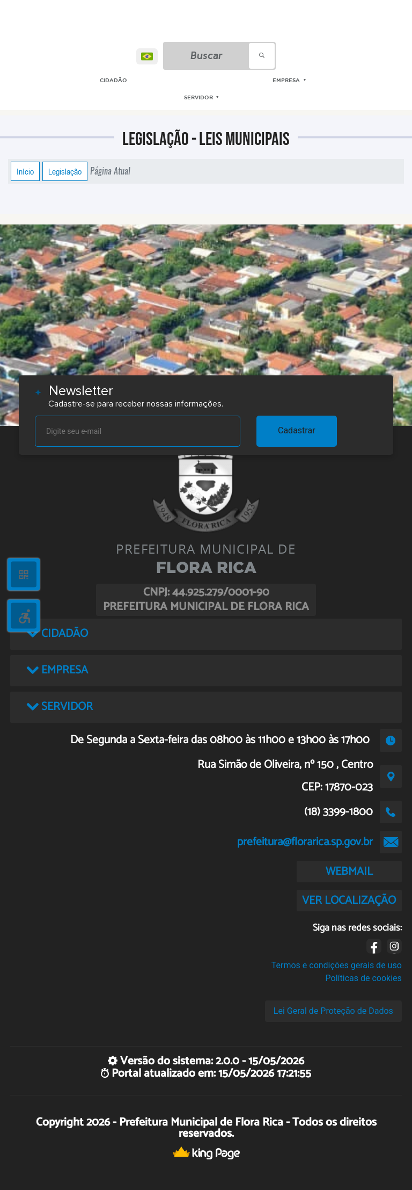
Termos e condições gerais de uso (336, 965)
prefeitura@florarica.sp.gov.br (305, 842)
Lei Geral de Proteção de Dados (333, 1011)
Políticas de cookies (364, 978)
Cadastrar (296, 430)
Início (25, 171)
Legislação (65, 171)
